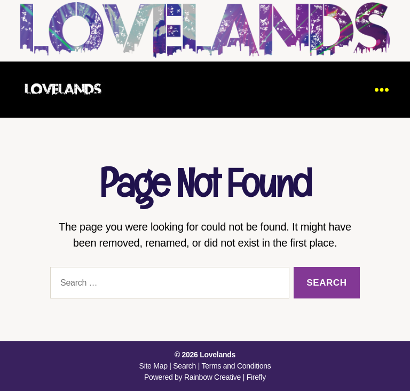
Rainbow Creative (213, 377)
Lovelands (217, 354)
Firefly (256, 377)
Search (184, 366)
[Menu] (381, 90)
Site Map (153, 366)
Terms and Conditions (236, 366)
